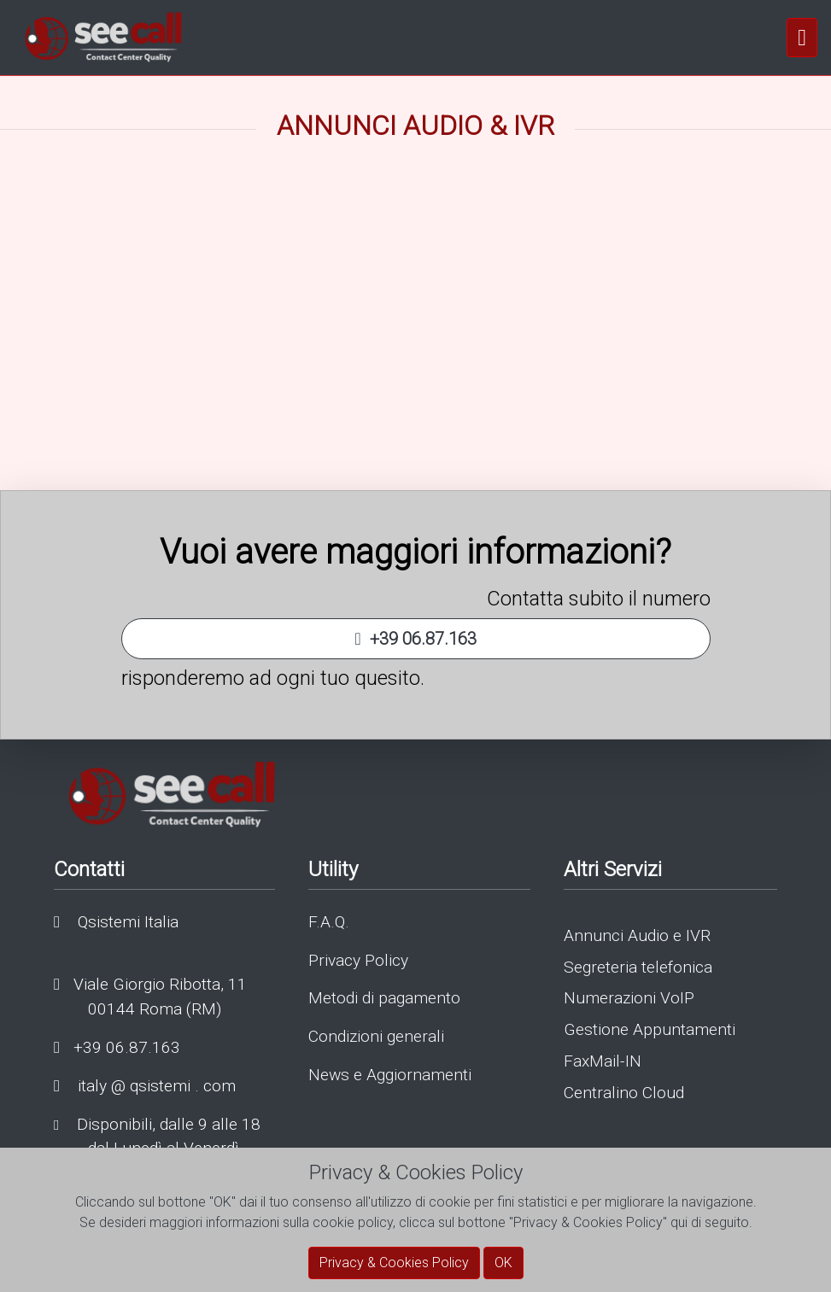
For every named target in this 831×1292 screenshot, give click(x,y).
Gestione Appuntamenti (649, 1029)
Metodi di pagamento (384, 998)
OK (503, 1262)
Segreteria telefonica (638, 967)
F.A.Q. (328, 922)
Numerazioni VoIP (629, 998)
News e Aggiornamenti (389, 1074)
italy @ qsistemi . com (145, 1086)
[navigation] (802, 37)
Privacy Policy (358, 960)
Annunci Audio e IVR (637, 935)
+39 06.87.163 (415, 638)
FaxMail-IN (602, 1061)
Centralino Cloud (624, 1092)
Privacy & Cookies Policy (394, 1262)
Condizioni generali (376, 1036)
